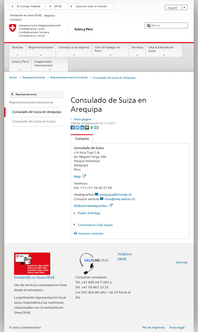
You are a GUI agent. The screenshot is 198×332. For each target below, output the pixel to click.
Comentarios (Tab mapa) (95, 225)
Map (80, 176)
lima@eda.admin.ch (120, 199)
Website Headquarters (93, 206)
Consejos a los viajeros (74, 51)
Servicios (137, 51)
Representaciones (41, 51)
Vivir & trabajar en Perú (110, 51)
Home (13, 77)
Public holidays (89, 213)
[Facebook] (73, 127)
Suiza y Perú (20, 66)
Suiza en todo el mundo (91, 6)
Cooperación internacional (50, 66)
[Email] (96, 127)
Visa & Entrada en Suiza (164, 51)
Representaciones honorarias (69, 77)
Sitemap (181, 262)
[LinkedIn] (82, 127)
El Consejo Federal (28, 6)
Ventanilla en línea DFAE (34, 277)
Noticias (17, 51)
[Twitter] (77, 127)
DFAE (58, 6)
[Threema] (87, 127)
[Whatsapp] (92, 127)
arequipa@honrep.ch (116, 194)
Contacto (80, 139)
